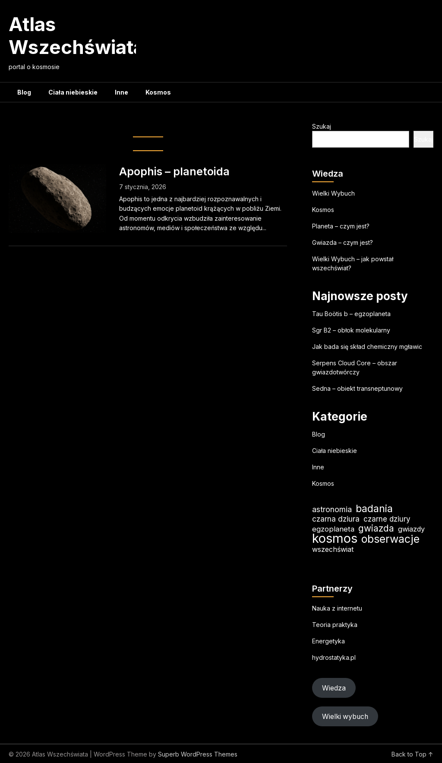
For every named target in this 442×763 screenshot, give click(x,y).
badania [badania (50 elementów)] (374, 508)
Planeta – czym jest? (340, 226)
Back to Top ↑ (412, 754)
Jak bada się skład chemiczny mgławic (367, 346)
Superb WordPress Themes (197, 754)
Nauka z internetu (337, 608)
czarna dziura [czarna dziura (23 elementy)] (336, 518)
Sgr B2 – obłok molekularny (351, 330)
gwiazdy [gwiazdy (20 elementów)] (411, 529)
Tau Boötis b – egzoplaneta (351, 313)
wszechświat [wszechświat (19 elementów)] (333, 549)
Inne (121, 92)
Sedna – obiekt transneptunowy (357, 388)
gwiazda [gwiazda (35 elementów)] (376, 528)
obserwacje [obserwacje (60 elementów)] (390, 539)
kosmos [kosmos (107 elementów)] (334, 538)
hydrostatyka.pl (334, 657)
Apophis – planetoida (174, 171)
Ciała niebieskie (73, 92)
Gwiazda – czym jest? (342, 242)
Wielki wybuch (345, 716)
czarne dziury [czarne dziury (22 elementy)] (386, 518)
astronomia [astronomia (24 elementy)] (332, 509)
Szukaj (321, 126)
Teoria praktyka (334, 624)
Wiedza (334, 688)
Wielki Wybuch (333, 193)
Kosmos (158, 92)
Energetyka (328, 641)
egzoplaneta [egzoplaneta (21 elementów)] (333, 529)
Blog (24, 92)
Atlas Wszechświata (76, 36)
